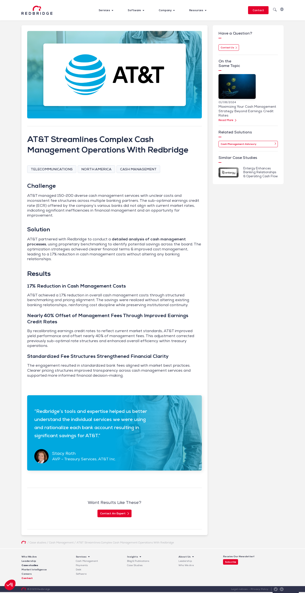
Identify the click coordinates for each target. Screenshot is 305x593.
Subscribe (230, 562)
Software (134, 10)
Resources (196, 10)
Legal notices (240, 590)
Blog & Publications (138, 561)
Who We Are (29, 557)
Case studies (29, 566)
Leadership (28, 561)
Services (104, 10)
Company (165, 10)
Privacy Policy (259, 590)
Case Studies (134, 566)
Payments (82, 566)
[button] (10, 585)
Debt (78, 570)
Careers (26, 574)
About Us (184, 557)
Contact (258, 10)
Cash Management (87, 561)
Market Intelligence (34, 570)
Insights (132, 557)
